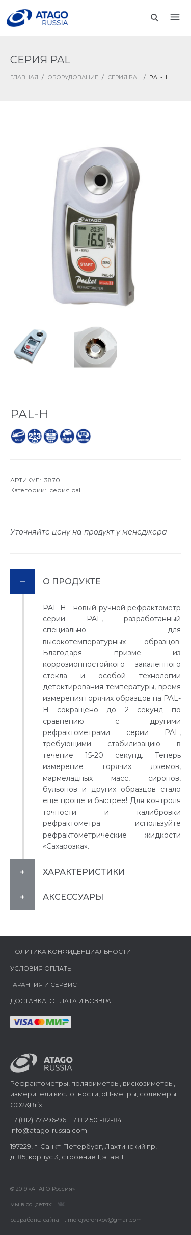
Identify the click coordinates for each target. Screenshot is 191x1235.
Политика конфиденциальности (70, 951)
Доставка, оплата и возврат (62, 1001)
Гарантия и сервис (43, 984)
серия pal (64, 490)
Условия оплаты (41, 968)
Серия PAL (123, 77)
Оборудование (72, 77)
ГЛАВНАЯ (24, 77)
